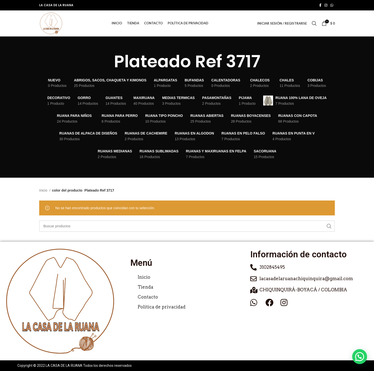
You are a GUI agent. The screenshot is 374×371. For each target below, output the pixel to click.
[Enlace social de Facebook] (320, 5)
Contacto (148, 297)
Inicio (43, 190)
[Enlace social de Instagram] (326, 5)
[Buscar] (314, 23)
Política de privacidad (162, 306)
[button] (359, 356)
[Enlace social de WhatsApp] (332, 5)
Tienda (145, 287)
